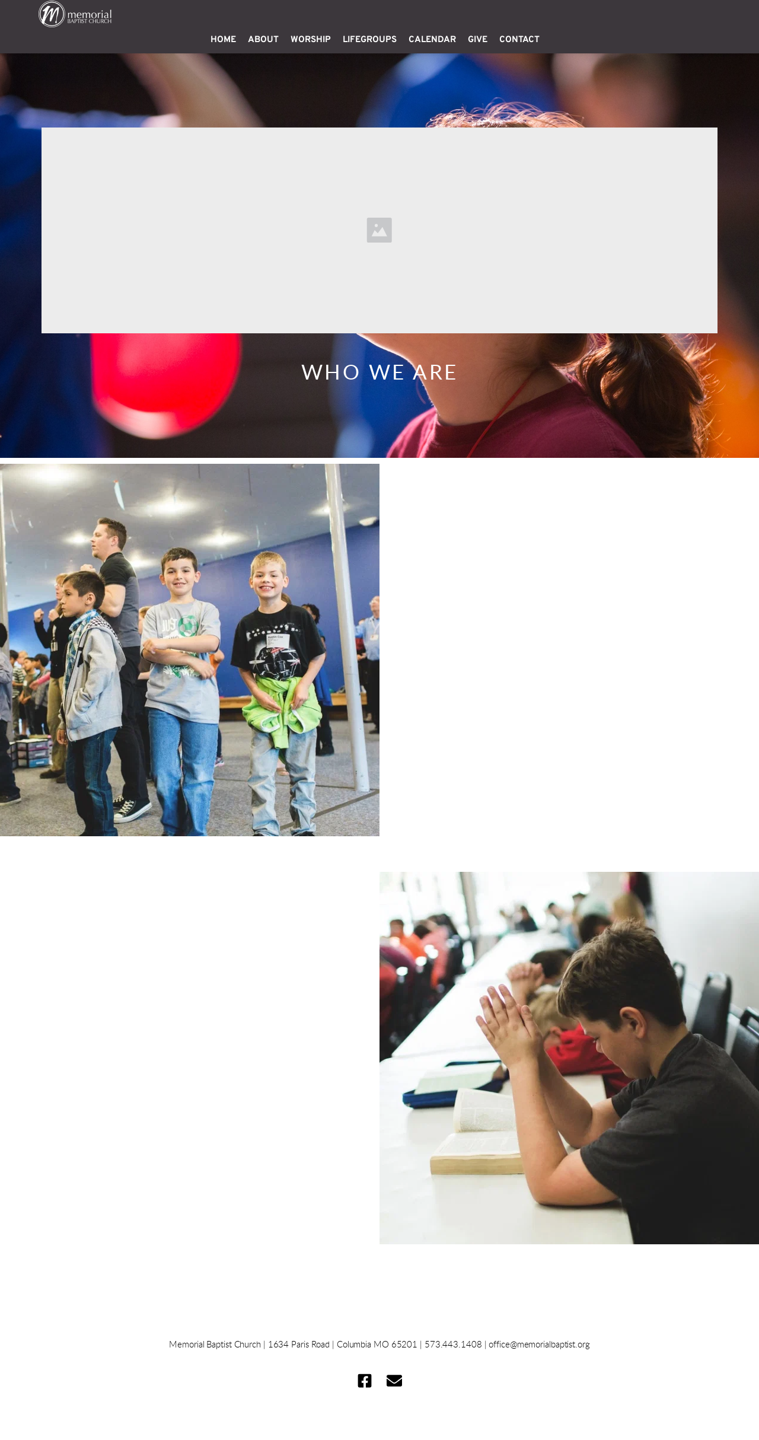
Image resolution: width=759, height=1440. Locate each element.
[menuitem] (223, 40)
